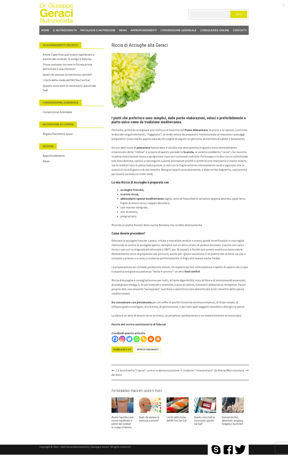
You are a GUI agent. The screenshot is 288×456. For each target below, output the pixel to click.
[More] (158, 339)
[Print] (151, 339)
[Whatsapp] (136, 339)
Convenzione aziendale (178, 30)
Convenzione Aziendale (57, 112)
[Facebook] (115, 339)
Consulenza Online (214, 30)
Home (45, 30)
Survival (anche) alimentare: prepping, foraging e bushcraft (232, 420)
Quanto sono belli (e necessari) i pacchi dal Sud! (204, 420)
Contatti (240, 30)
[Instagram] (122, 339)
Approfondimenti (144, 30)
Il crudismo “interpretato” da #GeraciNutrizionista (212, 370)
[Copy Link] (144, 339)
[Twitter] (129, 339)
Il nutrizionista (65, 30)
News (123, 30)
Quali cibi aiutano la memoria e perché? (67, 74)
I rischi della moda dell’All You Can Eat (66, 80)
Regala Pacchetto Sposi (58, 134)
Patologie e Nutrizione (97, 30)
